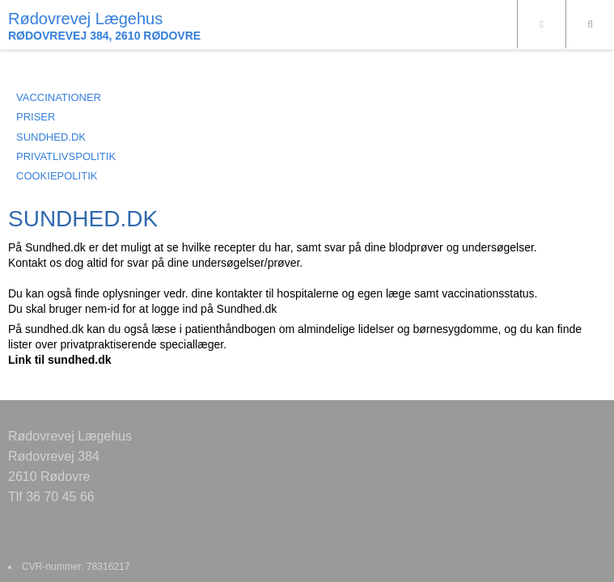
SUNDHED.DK (51, 137)
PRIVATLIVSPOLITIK (66, 156)
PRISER (35, 117)
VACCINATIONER (58, 97)
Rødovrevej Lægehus (85, 18)
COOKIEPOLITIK (56, 176)
